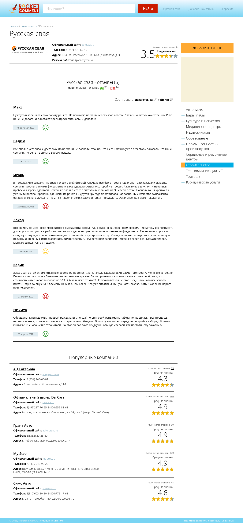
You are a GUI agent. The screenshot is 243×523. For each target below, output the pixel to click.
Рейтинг (163, 99)
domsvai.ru (87, 44)
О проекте (227, 9)
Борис (18, 264)
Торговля (193, 176)
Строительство (198, 165)
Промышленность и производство (202, 146)
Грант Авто (22, 425)
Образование (197, 138)
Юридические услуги (203, 182)
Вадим (19, 141)
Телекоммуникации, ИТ (204, 170)
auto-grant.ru (50, 430)
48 (172, 482)
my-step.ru (49, 458)
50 (172, 424)
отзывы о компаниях (51, 520)
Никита (20, 310)
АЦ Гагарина (24, 369)
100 (172, 452)
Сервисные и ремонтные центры (206, 156)
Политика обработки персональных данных (209, 520)
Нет (112, 87)
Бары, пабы (195, 115)
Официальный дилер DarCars (38, 397)
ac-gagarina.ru (51, 374)
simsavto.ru (49, 488)
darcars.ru (48, 402)
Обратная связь (171, 9)
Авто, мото (194, 109)
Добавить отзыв (207, 48)
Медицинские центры (204, 126)
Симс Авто (22, 483)
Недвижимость (198, 132)
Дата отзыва (144, 99)
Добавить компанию (201, 9)
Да (102, 87)
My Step (20, 453)
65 (172, 368)
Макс (17, 107)
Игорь (18, 175)
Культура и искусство (203, 121)
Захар (18, 220)
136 (172, 396)
